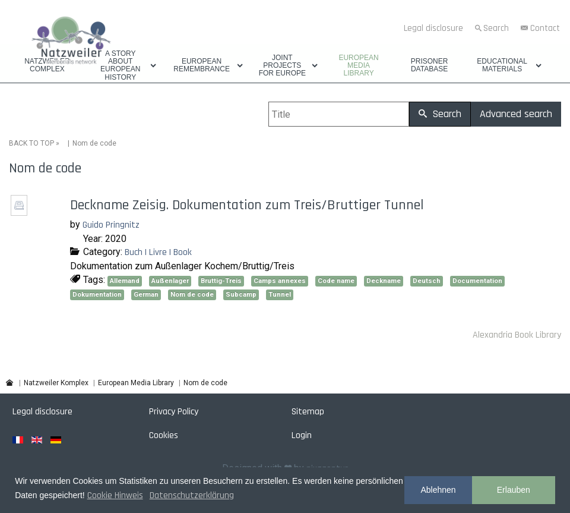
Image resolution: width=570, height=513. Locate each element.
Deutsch (427, 281)
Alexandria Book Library (517, 335)
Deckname (383, 281)
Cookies (163, 435)
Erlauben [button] (513, 490)
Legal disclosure (433, 28)
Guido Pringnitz (111, 225)
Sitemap (308, 411)
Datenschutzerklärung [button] (192, 495)
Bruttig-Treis (221, 281)
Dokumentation (97, 294)
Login (302, 435)
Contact (545, 28)
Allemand (125, 281)
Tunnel (279, 294)
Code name (336, 281)
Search (496, 28)
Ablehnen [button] (437, 490)
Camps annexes (280, 281)
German (146, 294)
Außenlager (170, 281)
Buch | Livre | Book (158, 252)
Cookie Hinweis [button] (115, 495)
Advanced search (516, 114)
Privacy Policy (173, 411)
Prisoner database (429, 65)
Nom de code (192, 294)
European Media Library (358, 65)
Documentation (477, 281)
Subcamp (241, 294)
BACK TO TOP (31, 143)
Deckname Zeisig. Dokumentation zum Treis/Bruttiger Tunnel (247, 205)
